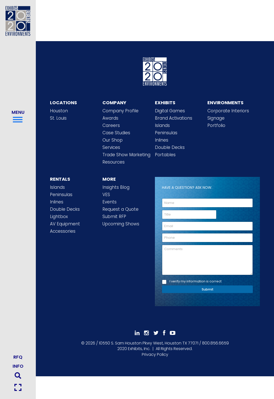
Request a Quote (120, 209)
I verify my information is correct (196, 281)
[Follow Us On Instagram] (146, 333)
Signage (216, 118)
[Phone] (207, 237)
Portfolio (216, 125)
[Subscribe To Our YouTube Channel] (172, 333)
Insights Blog (115, 187)
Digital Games (170, 111)
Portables (165, 155)
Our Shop (112, 140)
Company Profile (120, 111)
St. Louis (58, 118)
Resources (113, 162)
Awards (110, 118)
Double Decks (170, 147)
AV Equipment (65, 224)
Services (111, 147)
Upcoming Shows (120, 224)
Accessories (62, 231)
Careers (111, 125)
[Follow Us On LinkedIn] (137, 333)
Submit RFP (114, 217)
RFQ (17, 357)
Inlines (161, 140)
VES (106, 195)
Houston (59, 111)
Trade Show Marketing (126, 155)
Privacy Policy (155, 354)
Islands (162, 125)
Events (109, 202)
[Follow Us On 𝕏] (156, 333)
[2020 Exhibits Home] (155, 70)
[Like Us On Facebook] (164, 333)
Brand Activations (173, 118)
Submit (207, 289)
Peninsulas (166, 133)
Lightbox (59, 217)
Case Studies (116, 133)
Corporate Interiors (228, 111)
